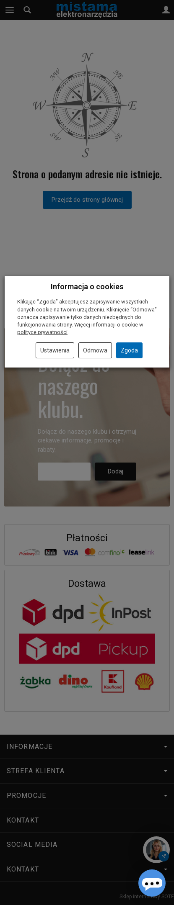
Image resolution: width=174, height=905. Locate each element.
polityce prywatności (42, 332)
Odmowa (95, 350)
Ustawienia (55, 350)
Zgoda (129, 350)
